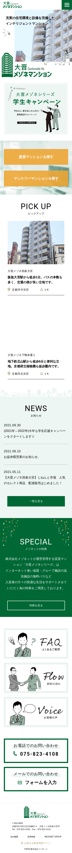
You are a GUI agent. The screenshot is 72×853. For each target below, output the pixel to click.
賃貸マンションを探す (36, 157)
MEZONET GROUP (53, 837)
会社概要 (14, 837)
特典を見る (36, 605)
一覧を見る (36, 501)
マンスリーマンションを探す (36, 178)
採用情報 (31, 837)
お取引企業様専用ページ (37, 843)
